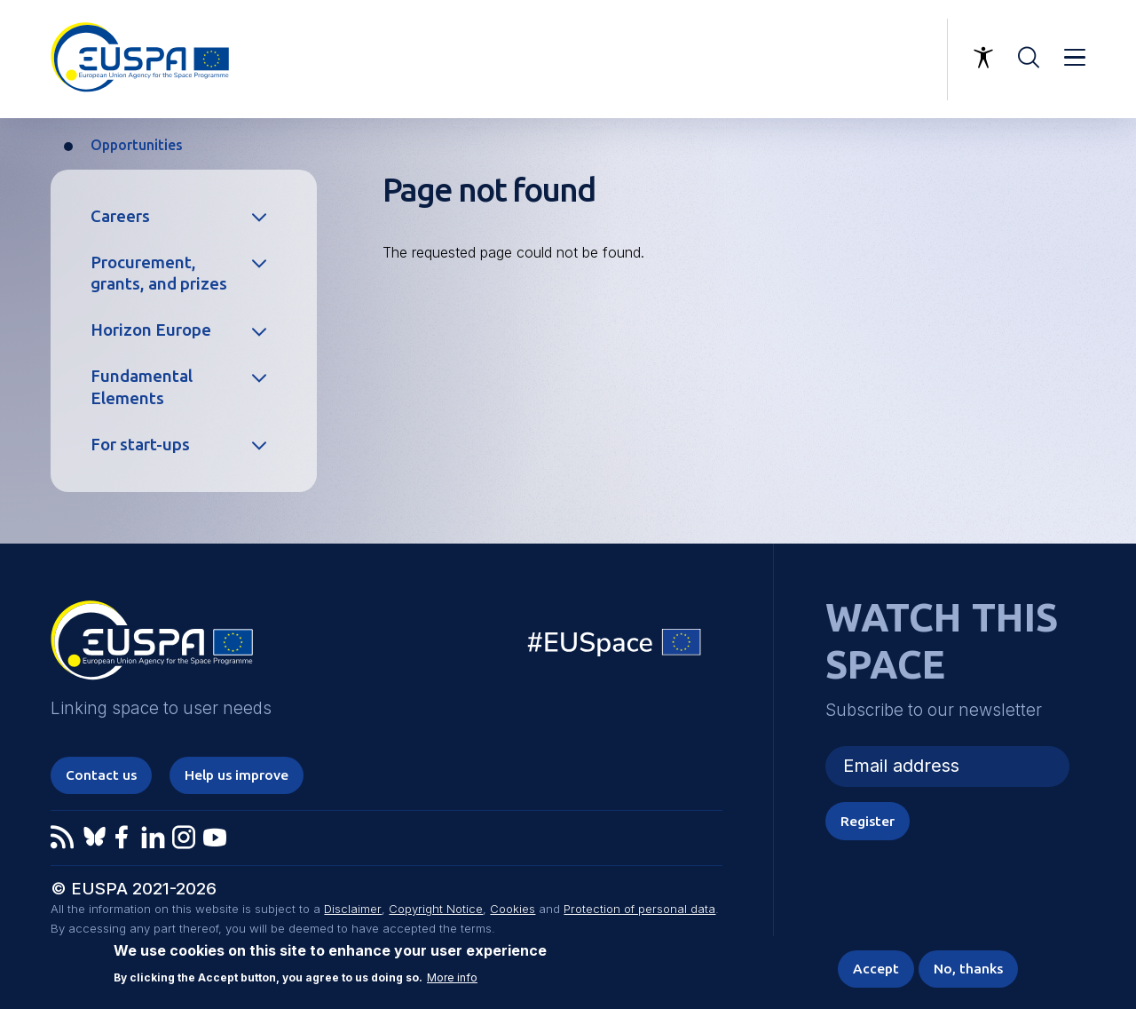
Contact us (102, 775)
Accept (872, 968)
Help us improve (240, 775)
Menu (1074, 57)
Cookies (511, 910)
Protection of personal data (638, 910)
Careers (120, 216)
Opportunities (137, 145)
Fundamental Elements (142, 387)
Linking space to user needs (843, 59)
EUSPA (152, 646)
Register (867, 821)
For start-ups (140, 444)
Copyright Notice (435, 910)
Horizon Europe (151, 330)
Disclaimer (352, 910)
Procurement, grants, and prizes (159, 273)
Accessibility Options (983, 57)
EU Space (615, 646)
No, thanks (966, 968)
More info (452, 977)
